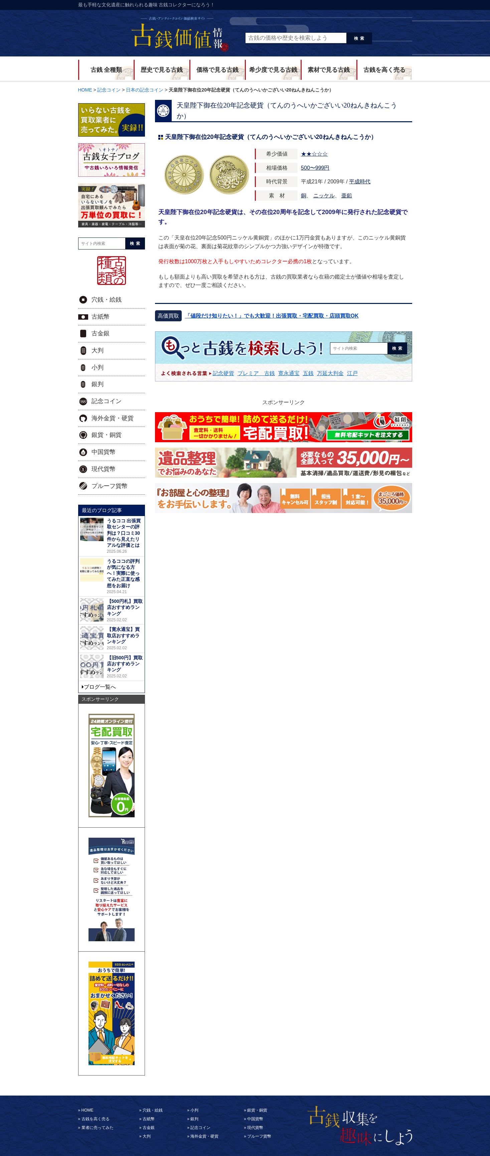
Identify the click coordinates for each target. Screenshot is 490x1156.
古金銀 (101, 333)
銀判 (98, 384)
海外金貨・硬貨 (113, 418)
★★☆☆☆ (314, 154)
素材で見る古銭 (329, 69)
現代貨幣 (104, 469)
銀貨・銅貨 (107, 435)
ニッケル (324, 195)
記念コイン (107, 401)
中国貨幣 (104, 452)
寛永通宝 (289, 373)
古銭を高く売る (384, 69)
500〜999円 (315, 168)
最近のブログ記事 (102, 510)
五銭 (308, 373)
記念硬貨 (223, 373)
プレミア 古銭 (256, 373)
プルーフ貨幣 (110, 486)
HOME (87, 1110)
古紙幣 (101, 316)
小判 (98, 367)
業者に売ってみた (97, 1127)
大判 (98, 350)
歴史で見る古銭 (162, 69)
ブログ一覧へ (100, 687)
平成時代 (359, 181)
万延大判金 (330, 373)
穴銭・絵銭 (107, 299)
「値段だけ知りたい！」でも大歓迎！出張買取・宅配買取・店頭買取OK (272, 316)
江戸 (352, 373)
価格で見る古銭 (217, 69)
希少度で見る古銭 (273, 69)
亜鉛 (346, 195)
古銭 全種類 (106, 69)
